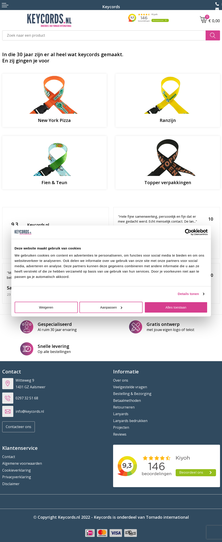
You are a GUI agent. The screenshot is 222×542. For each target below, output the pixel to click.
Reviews (119, 434)
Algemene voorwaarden (22, 463)
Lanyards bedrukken (130, 420)
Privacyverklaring (16, 476)
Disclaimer (11, 483)
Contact (8, 456)
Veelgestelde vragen (130, 387)
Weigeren (46, 307)
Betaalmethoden (127, 400)
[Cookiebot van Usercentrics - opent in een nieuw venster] (188, 232)
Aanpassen (111, 307)
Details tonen (188, 294)
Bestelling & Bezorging (132, 393)
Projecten (121, 427)
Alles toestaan (175, 307)
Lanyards (120, 413)
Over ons (120, 380)
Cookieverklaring (16, 470)
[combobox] (104, 35)
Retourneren (124, 407)
